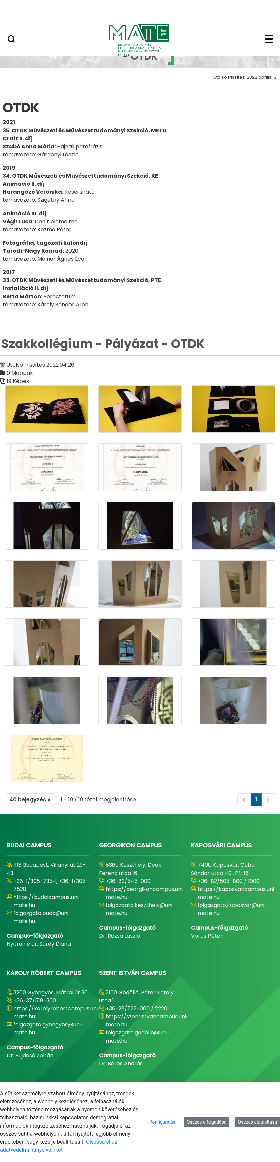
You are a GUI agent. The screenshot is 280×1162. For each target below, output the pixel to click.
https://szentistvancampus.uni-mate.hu (147, 1020)
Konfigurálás (162, 1122)
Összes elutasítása (257, 1122)
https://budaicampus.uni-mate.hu (47, 901)
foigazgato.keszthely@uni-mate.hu (140, 909)
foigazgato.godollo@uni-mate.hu (138, 1037)
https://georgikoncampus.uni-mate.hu (145, 893)
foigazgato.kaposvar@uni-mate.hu (232, 909)
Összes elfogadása (207, 1122)
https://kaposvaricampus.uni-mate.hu (237, 893)
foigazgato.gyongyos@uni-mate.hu (48, 1028)
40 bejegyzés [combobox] (32, 799)
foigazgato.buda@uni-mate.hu (42, 917)
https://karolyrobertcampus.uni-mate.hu (57, 1012)
